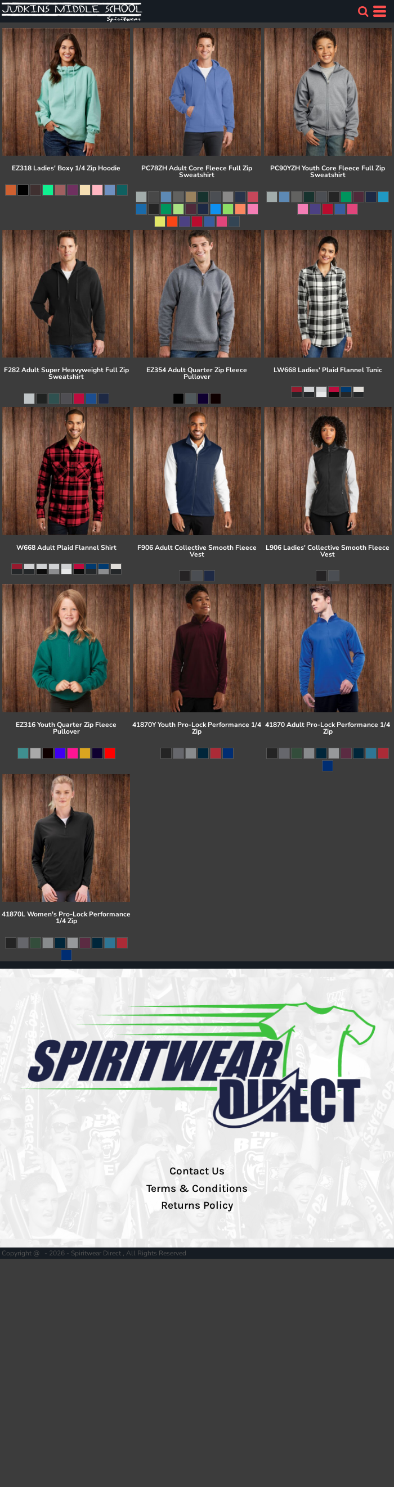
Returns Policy (197, 1205)
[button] (363, 11)
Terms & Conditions (197, 1188)
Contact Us (197, 1171)
